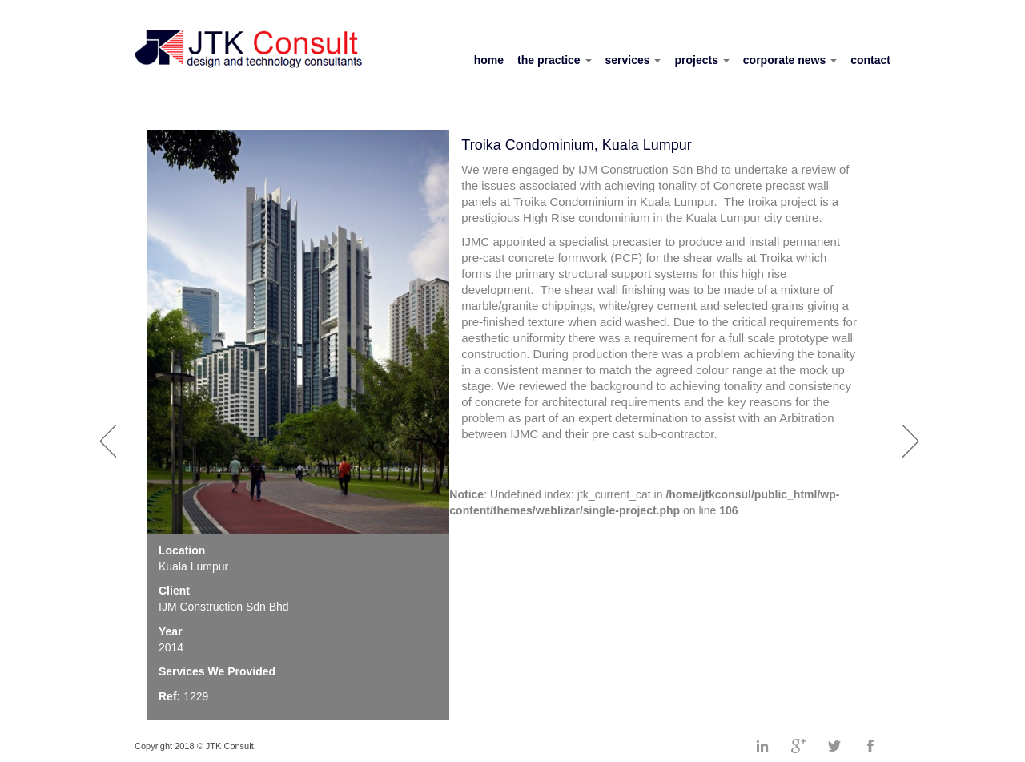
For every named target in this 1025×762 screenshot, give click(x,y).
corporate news (790, 60)
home (489, 60)
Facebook (870, 746)
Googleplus (798, 746)
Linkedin (762, 746)
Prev (110, 432)
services (633, 60)
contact (870, 60)
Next (914, 432)
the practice (554, 60)
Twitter (834, 746)
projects (701, 60)
